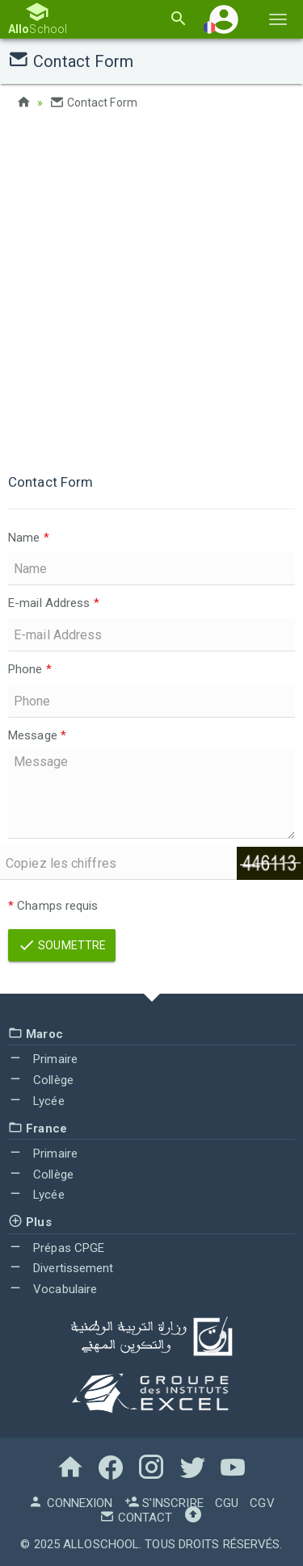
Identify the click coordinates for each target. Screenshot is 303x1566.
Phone (30, 669)
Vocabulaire (52, 1289)
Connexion (70, 1503)
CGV (262, 1503)
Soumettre (62, 945)
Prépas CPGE (56, 1248)
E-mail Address (53, 603)
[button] (224, 19)
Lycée (36, 1101)
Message (37, 735)
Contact (135, 1517)
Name (28, 537)
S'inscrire (164, 1503)
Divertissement (61, 1268)
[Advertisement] (151, 288)
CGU (226, 1503)
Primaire (43, 1059)
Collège (41, 1080)
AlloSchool (101, 1544)
